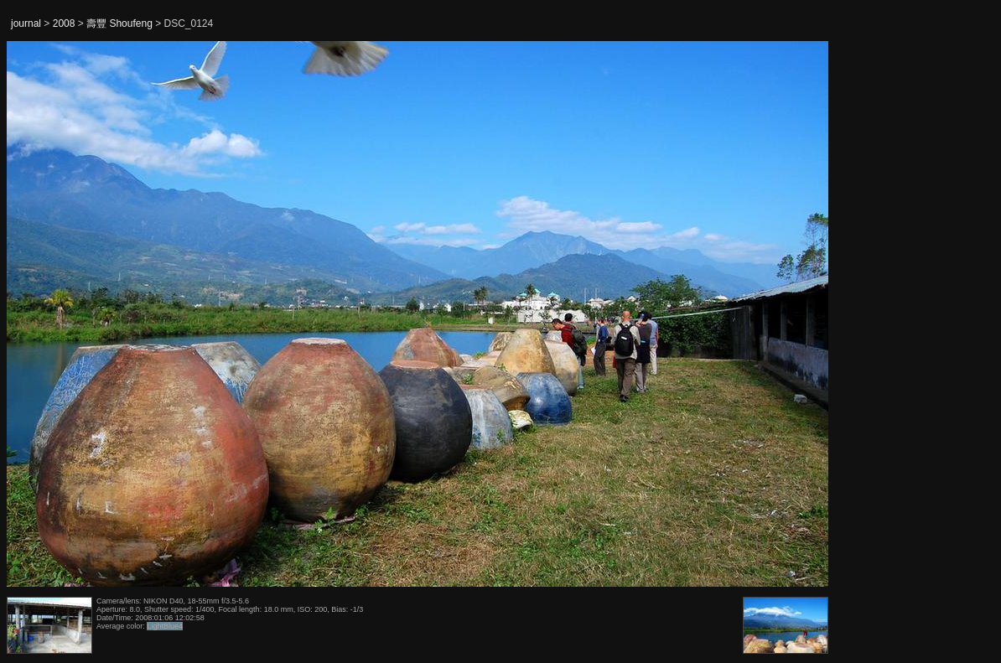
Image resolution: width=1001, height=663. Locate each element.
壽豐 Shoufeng (119, 23)
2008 (64, 23)
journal (26, 23)
